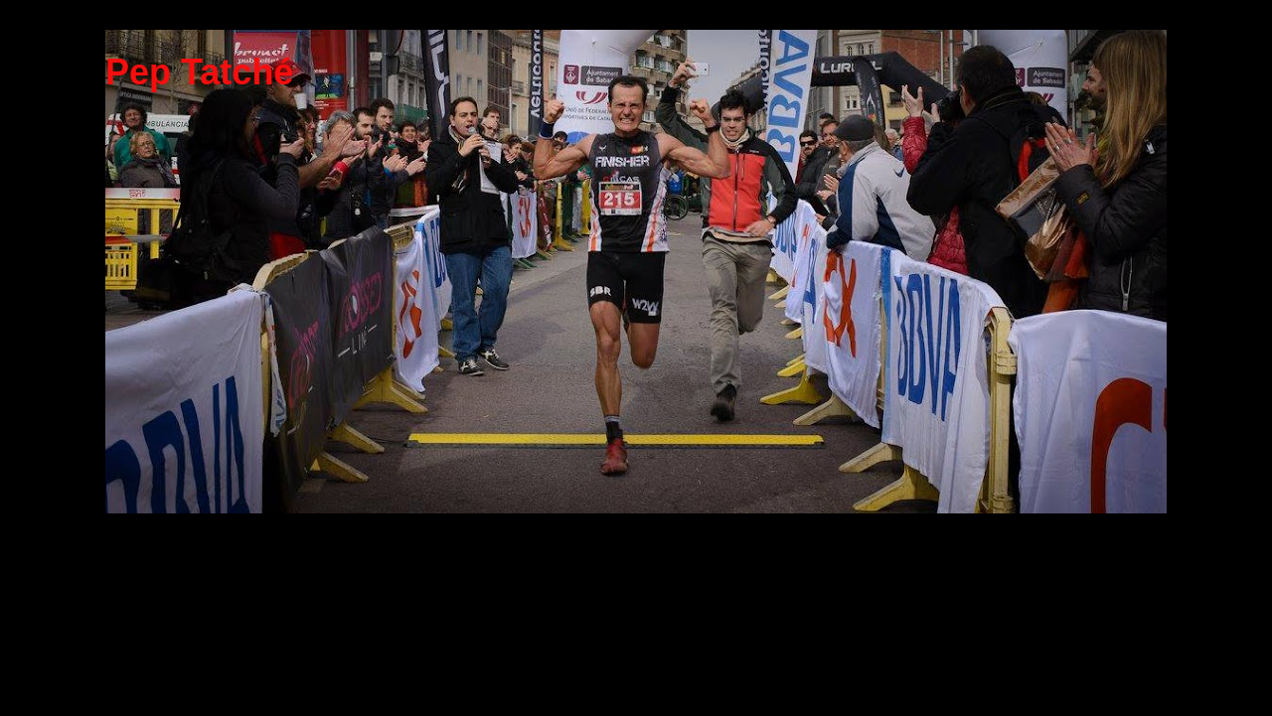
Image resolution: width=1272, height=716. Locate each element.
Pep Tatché (199, 72)
